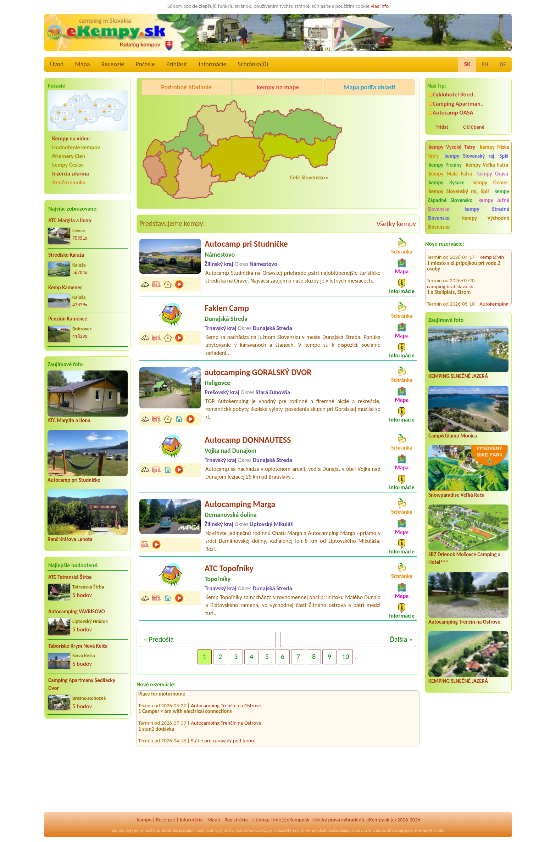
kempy (311, 830)
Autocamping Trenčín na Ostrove (464, 622)
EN (485, 64)
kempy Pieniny (445, 165)
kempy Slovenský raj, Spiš (476, 156)
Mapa (82, 64)
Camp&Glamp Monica (452, 436)
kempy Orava (492, 174)
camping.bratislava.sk (450, 279)
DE (503, 64)
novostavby (263, 830)
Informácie (212, 64)
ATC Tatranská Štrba (69, 577)
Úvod (56, 64)
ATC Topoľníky (229, 568)
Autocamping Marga (240, 504)
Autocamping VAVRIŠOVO (76, 611)
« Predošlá (159, 639)
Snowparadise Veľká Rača (456, 495)
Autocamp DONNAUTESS (248, 440)
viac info (380, 6)
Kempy (144, 819)
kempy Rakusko (431, 830)
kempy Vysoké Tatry (452, 147)
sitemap (261, 819)
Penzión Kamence (67, 319)
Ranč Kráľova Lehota (70, 539)
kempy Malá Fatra (450, 174)
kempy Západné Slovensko (468, 195)
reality (150, 830)
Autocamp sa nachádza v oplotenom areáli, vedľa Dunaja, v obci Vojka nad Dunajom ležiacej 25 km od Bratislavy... (292, 472)
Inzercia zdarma (70, 173)
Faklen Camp (227, 308)
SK (467, 64)
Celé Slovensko (307, 177)
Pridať (442, 127)
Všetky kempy (396, 223)
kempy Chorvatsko (356, 830)
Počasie (145, 64)
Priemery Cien (68, 156)
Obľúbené (473, 127)
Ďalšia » (401, 639)
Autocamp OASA (453, 112)
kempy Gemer (490, 182)
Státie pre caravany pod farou (222, 743)
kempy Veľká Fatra (487, 165)
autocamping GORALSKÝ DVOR (258, 372)
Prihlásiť (176, 64)
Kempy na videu (71, 138)
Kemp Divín (491, 249)
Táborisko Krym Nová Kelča (78, 646)
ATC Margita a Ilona (69, 220)
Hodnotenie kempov (76, 147)
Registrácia (236, 819)
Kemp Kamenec (65, 287)
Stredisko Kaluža (66, 255)
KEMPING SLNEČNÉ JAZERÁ (458, 376)
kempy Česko (67, 164)
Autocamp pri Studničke (74, 480)
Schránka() (253, 64)
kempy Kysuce (447, 182)
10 (345, 656)
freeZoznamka (68, 182)
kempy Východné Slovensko (468, 222)
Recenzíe (112, 64)
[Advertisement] (87, 770)
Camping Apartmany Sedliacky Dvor (81, 684)
